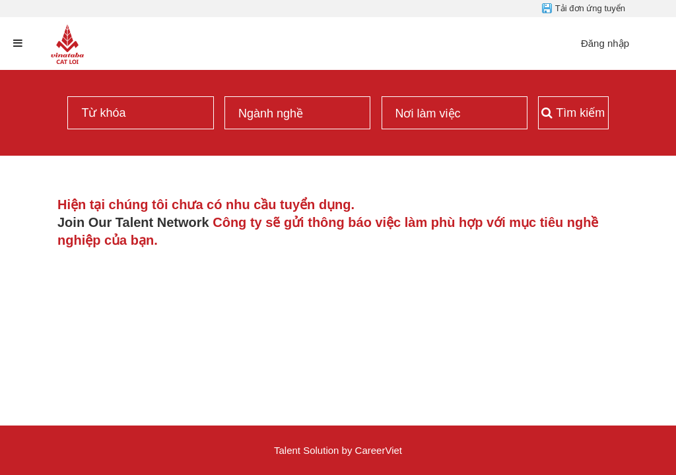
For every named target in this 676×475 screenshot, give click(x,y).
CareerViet (378, 450)
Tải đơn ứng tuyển (590, 8)
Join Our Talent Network (133, 222)
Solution (322, 450)
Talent (288, 450)
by (348, 450)
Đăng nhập (605, 43)
